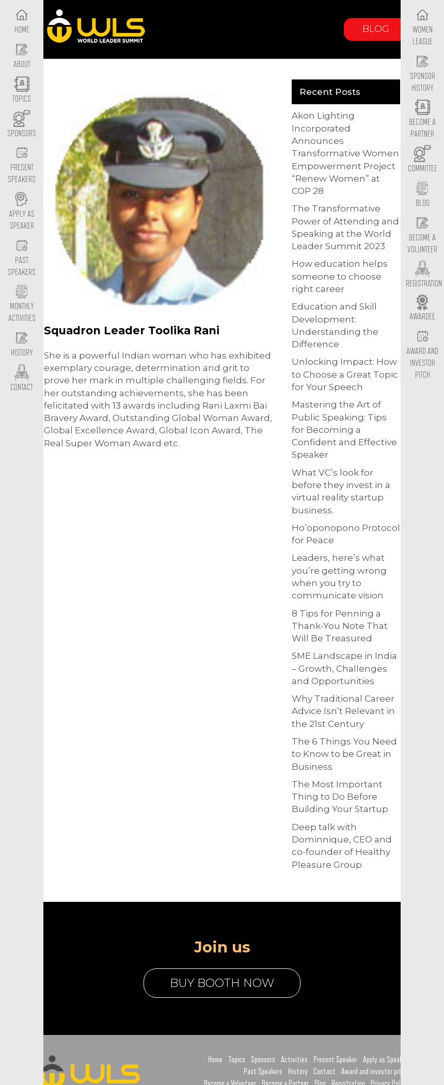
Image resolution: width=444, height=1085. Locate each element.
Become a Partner (422, 120)
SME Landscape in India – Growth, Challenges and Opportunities (344, 668)
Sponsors (263, 1060)
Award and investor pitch (374, 1071)
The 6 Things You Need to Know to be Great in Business (344, 754)
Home (215, 1060)
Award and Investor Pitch (422, 354)
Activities (294, 1060)
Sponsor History (422, 73)
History (298, 1071)
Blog (375, 29)
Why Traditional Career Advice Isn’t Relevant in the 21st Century (343, 711)
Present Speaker (335, 1060)
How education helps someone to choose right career (340, 276)
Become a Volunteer (422, 235)
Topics (236, 1060)
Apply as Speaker (22, 211)
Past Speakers (22, 258)
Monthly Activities (22, 304)
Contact (324, 1071)
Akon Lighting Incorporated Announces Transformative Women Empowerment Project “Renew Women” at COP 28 (345, 153)
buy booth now (222, 983)
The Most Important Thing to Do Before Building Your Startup (340, 797)
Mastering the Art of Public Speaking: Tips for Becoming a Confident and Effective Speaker (344, 429)
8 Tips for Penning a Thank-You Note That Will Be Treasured (340, 626)
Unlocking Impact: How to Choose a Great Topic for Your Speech (345, 374)
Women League (423, 27)
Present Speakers (22, 165)
